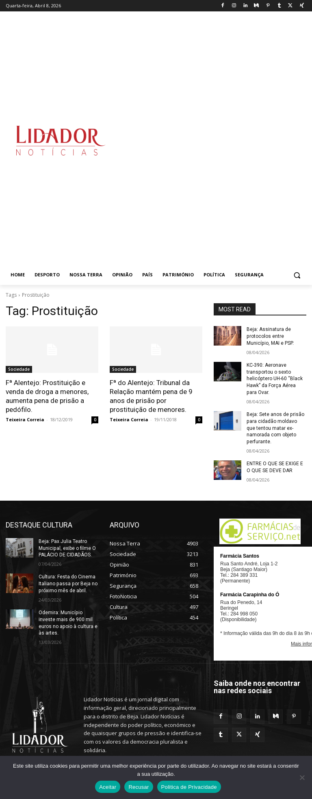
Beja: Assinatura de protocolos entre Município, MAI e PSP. (270, 336)
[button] (296, 275)
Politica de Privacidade (189, 787)
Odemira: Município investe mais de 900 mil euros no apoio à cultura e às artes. (68, 622)
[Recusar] (302, 777)
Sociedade (19, 369)
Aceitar (107, 787)
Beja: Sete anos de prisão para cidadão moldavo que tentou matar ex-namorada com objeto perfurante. (275, 428)
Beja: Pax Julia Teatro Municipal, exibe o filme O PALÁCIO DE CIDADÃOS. (67, 548)
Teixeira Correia (25, 419)
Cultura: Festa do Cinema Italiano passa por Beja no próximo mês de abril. (68, 583)
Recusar (138, 787)
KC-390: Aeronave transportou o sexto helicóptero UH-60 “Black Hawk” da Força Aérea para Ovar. (274, 378)
